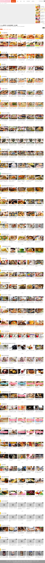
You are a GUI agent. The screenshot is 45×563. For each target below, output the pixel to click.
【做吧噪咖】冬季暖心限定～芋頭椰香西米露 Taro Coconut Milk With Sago (22, 315)
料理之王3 (3, 125)
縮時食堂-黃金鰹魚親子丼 (29, 289)
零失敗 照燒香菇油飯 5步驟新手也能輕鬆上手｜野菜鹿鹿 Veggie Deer (4, 181)
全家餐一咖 (4, 258)
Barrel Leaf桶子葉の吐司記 (7, 367)
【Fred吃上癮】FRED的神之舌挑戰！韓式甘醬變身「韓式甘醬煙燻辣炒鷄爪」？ (4, 60)
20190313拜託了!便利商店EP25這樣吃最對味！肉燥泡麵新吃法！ (13, 339)
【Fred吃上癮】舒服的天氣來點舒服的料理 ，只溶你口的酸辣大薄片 (39, 448)
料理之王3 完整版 (5, 113)
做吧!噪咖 (3, 307)
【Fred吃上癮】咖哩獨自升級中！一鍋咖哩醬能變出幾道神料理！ (13, 60)
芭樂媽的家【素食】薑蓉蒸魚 (12, 192)
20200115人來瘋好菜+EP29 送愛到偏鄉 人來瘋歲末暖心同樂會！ (39, 205)
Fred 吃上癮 (4, 52)
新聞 (17, 1)
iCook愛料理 (5, 3)
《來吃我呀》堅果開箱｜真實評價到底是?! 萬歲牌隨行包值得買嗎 (22, 72)
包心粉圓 (10, 29)
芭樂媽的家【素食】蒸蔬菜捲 (21, 192)
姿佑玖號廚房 (4, 501)
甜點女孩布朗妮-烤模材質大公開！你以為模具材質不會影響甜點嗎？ (4, 363)
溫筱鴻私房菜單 (5, 476)
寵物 (24, 1)
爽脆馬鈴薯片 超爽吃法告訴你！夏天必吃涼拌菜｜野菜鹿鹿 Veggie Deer (39, 181)
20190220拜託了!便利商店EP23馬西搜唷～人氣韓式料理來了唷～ (30, 339)
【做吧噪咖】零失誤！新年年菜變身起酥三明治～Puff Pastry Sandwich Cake (13, 315)
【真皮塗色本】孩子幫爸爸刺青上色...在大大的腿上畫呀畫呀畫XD (21, 557)
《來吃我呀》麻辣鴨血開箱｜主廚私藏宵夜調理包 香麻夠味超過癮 (4, 72)
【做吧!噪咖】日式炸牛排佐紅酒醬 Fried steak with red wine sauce (39, 315)
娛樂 (20, 1)
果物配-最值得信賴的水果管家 (8, 343)
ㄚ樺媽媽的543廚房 (6, 246)
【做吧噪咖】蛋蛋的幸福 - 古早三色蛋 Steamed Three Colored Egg (30, 315)
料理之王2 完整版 (5, 149)
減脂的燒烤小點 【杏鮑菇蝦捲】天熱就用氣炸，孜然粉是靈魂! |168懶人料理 (22, 96)
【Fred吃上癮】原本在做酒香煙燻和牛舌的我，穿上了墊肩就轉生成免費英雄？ (13, 205)
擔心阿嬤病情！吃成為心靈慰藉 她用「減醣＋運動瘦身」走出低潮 (22, 412)
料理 (2, 3)
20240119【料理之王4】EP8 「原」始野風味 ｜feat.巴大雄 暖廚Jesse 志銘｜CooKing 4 (22, 145)
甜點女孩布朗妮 (5, 355)
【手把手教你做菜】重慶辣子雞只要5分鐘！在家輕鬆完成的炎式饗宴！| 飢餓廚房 (22, 218)
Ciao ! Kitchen (4, 537)
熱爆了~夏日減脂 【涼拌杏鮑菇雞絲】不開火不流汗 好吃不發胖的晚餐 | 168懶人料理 (13, 96)
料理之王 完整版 (5, 137)
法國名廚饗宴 (4, 489)
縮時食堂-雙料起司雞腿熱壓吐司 (39, 289)
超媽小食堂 (4, 222)
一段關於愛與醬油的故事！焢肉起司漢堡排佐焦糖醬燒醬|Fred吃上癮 (4, 205)
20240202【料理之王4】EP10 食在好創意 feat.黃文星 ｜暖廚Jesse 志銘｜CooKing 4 (4, 145)
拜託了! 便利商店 (5, 331)
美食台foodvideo (5, 234)
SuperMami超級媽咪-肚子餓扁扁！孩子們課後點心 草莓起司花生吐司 (13, 230)
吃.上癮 (3, 440)
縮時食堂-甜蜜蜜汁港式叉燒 (21, 289)
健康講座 (33, 1)
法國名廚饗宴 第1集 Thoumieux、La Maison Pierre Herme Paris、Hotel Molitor (30, 497)
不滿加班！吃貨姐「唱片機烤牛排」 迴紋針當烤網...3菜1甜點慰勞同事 (13, 302)
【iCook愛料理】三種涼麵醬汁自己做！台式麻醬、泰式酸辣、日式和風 (13, 40)
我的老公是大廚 (5, 100)
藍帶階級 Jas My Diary (6, 428)
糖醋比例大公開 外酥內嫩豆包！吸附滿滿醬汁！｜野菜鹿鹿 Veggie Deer (22, 181)
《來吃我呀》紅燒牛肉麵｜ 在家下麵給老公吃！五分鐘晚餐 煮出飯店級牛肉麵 (39, 72)
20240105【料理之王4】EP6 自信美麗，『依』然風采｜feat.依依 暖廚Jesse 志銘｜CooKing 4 (39, 145)
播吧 (5, 1)
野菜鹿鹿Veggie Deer (6, 173)
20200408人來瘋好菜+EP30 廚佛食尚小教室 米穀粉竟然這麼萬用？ (30, 205)
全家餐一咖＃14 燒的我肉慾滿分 (13, 265)
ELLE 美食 (3, 513)
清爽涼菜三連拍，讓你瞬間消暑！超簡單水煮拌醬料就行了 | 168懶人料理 (30, 96)
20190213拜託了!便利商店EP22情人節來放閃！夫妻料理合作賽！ (39, 339)
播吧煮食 (3, 379)
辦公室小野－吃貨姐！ (6, 294)
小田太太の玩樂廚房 (6, 416)
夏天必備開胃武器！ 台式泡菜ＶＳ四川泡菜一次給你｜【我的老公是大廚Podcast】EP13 (39, 108)
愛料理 (7, 29)
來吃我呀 (3, 64)
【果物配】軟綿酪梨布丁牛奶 (3, 350)
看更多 (44, 23)
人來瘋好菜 (4, 197)
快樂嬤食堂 (4, 404)
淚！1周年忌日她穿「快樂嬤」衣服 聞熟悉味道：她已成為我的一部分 (13, 412)
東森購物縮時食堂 (5, 282)
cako (2, 319)
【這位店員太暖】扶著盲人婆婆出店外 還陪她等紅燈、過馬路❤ (39, 557)
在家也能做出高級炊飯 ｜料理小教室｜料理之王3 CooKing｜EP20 (39, 133)
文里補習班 (4, 76)
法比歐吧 (3, 464)
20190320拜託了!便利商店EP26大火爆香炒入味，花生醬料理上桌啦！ (4, 339)
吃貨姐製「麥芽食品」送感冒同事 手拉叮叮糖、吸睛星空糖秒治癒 (4, 302)
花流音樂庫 (28, 1)
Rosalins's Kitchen (5, 525)
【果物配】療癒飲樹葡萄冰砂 (12, 350)
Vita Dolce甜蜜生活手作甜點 (8, 161)
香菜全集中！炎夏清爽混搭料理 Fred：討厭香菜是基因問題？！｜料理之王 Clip (13, 133)
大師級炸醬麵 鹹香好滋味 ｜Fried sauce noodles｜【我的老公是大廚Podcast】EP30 (4, 108)
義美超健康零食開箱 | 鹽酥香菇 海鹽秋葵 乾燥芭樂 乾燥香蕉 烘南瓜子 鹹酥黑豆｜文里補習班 (21, 84)
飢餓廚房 (3, 210)
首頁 (0, 3)
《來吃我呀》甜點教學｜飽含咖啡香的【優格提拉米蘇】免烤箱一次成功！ (30, 72)
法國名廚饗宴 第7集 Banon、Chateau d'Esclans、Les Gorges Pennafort (22, 497)
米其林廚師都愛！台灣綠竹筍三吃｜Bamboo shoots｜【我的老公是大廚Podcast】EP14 (30, 108)
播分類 (14, 1)
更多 (22, 50)
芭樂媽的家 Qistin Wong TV (7, 185)
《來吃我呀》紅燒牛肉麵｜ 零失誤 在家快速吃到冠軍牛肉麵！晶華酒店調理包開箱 (13, 72)
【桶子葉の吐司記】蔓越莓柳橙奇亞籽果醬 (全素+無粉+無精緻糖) (21, 375)
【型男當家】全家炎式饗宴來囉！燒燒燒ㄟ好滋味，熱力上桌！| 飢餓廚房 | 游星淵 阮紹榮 (30, 218)
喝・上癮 (3, 452)
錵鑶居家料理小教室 (6, 391)
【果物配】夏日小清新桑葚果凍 (21, 350)
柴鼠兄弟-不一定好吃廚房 (7, 270)
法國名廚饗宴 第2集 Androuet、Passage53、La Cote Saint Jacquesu (39, 497)
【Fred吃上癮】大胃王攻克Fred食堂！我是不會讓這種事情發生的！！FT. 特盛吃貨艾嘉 (30, 60)
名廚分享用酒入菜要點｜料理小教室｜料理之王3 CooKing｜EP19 (21, 133)
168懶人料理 (4, 88)
